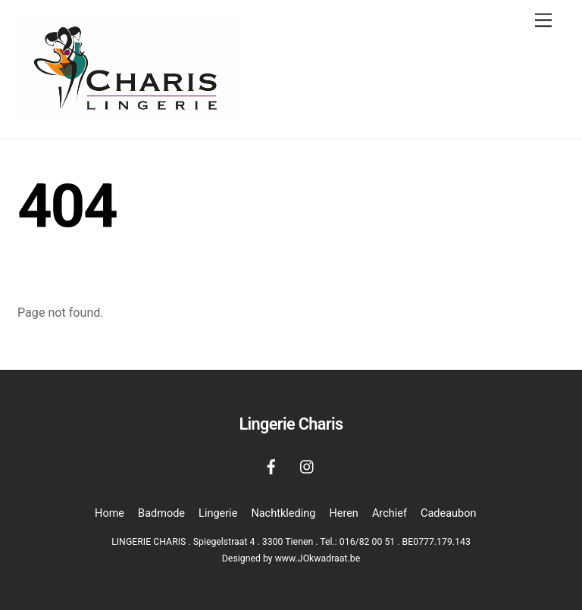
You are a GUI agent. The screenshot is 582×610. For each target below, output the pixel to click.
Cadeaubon (448, 513)
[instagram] (308, 465)
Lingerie (218, 513)
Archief (389, 513)
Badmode (161, 513)
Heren (343, 513)
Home (109, 513)
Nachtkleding (283, 513)
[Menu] (543, 21)
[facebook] (271, 465)
